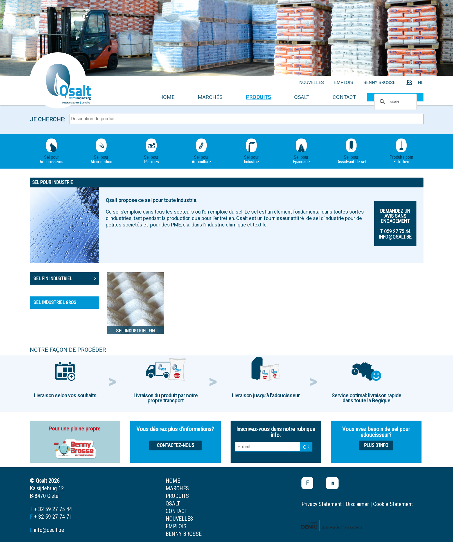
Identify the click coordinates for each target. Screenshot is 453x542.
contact (344, 97)
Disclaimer (357, 504)
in (332, 483)
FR (409, 82)
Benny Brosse (379, 82)
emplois (343, 82)
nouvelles (311, 82)
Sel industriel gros (54, 302)
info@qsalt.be (49, 530)
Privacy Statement (321, 504)
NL (420, 82)
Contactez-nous (175, 445)
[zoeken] (394, 101)
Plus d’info (376, 445)
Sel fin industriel (64, 278)
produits (258, 97)
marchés (210, 97)
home (167, 97)
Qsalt (301, 97)
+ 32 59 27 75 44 (53, 509)
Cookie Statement (393, 504)
